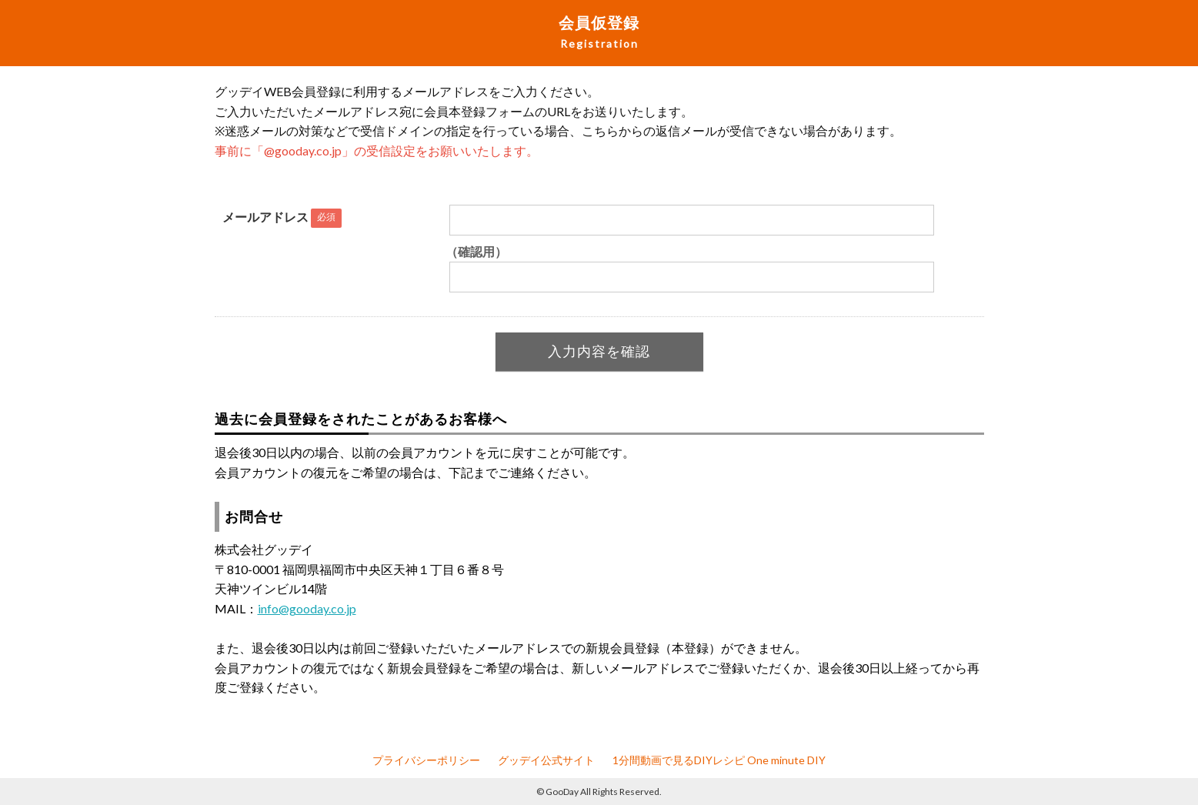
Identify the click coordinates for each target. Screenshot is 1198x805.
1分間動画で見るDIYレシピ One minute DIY (719, 760)
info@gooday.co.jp (307, 608)
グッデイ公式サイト (546, 760)
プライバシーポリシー (426, 760)
